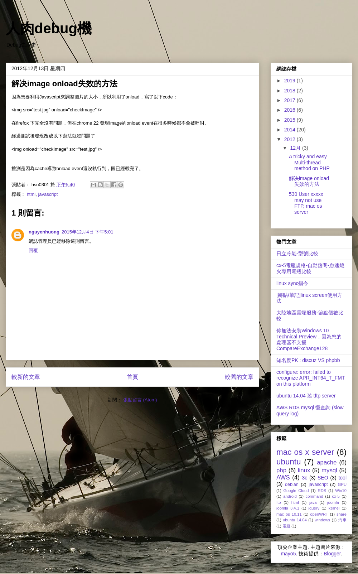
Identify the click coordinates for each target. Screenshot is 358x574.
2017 (290, 100)
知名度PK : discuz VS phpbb (308, 360)
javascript (48, 194)
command (314, 496)
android (289, 496)
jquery (314, 508)
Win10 (341, 490)
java (313, 502)
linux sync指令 (292, 283)
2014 (290, 129)
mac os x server (305, 452)
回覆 (33, 250)
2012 (290, 139)
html (31, 194)
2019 (290, 80)
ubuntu (288, 461)
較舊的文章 (239, 377)
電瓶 (286, 526)
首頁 (132, 377)
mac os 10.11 (289, 514)
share (342, 514)
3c (304, 478)
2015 (290, 120)
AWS (283, 477)
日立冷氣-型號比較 (297, 253)
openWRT (319, 514)
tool (342, 478)
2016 (290, 110)
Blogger (332, 553)
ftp (278, 502)
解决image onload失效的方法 (309, 181)
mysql (329, 470)
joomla (333, 502)
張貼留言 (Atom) (140, 399)
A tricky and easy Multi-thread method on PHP (309, 163)
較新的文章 (25, 377)
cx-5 (336, 496)
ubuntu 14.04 (295, 520)
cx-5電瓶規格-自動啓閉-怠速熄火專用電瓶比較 (310, 268)
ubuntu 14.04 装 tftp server (306, 396)
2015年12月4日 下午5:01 (87, 232)
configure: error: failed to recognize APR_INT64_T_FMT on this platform (310, 378)
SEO (323, 478)
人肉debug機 (49, 28)
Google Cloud (296, 490)
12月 (296, 148)
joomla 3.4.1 (287, 508)
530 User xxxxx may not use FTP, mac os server (306, 203)
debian (292, 484)
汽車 (342, 520)
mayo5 (288, 553)
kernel (334, 508)
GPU (342, 484)
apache (327, 462)
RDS (322, 490)
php (281, 470)
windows (322, 520)
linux (304, 470)
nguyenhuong (44, 232)
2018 (290, 90)
